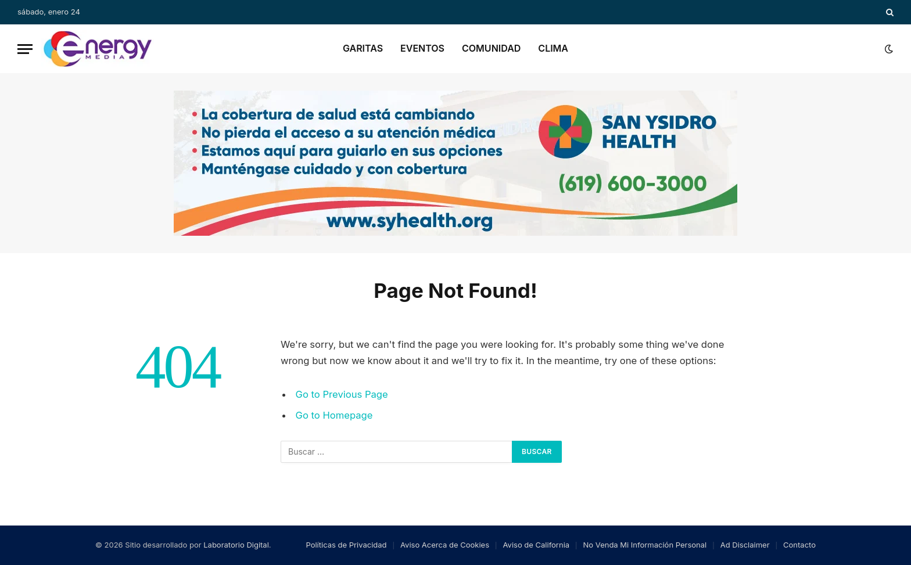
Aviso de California (536, 544)
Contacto (799, 544)
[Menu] (25, 49)
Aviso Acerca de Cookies (444, 544)
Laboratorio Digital (236, 544)
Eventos (422, 48)
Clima (553, 48)
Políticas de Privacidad (346, 544)
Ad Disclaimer (745, 544)
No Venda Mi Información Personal (645, 544)
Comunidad (491, 48)
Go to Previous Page (342, 394)
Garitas (363, 48)
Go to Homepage (334, 415)
